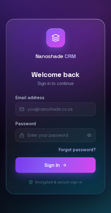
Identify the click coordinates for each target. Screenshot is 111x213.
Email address (29, 97)
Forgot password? (77, 149)
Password (25, 123)
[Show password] (89, 135)
